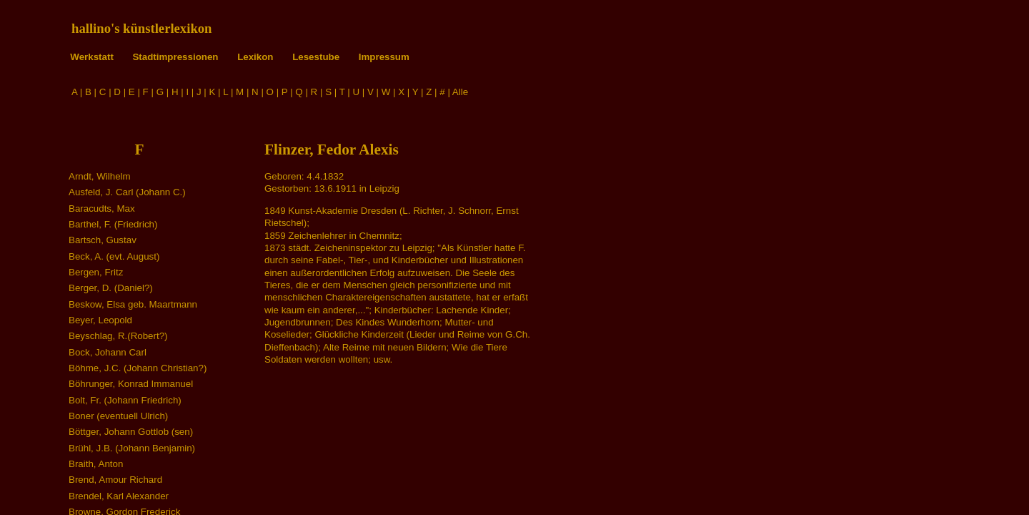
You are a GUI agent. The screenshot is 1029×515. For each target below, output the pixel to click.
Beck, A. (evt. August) (114, 256)
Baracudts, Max (102, 208)
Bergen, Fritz (96, 272)
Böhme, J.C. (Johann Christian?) (138, 368)
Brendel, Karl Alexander (119, 496)
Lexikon (255, 57)
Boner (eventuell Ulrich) (118, 416)
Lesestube (315, 57)
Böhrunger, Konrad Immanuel (131, 383)
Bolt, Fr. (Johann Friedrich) (125, 400)
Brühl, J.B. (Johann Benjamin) (132, 448)
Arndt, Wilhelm (100, 176)
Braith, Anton (96, 463)
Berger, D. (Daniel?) (111, 288)
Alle (460, 92)
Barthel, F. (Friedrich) (113, 224)
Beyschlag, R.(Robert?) (118, 335)
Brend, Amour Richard (115, 479)
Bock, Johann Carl (107, 352)
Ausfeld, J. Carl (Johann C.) (127, 192)
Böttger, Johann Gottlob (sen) (131, 431)
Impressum (384, 57)
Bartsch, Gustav (102, 240)
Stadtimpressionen (175, 57)
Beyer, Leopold (100, 320)
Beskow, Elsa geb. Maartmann (133, 304)
